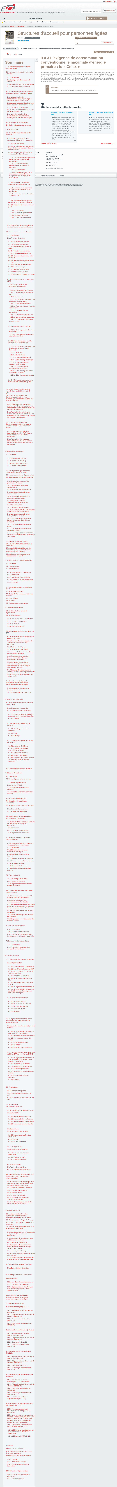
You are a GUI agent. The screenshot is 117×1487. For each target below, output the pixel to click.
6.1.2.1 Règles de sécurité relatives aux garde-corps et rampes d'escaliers (21, 715)
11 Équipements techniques (14, 1303)
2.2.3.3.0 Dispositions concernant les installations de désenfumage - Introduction (22, 348)
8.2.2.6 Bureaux (13, 1079)
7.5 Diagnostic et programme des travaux (20, 805)
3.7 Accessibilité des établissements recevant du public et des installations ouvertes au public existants (18, 549)
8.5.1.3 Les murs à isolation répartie (20, 1124)
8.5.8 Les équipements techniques (19, 1169)
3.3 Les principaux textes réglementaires (20, 475)
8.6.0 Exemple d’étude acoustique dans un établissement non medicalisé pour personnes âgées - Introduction (20, 1183)
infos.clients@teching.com (54, 168)
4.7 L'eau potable (12, 598)
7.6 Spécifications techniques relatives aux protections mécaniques (19, 817)
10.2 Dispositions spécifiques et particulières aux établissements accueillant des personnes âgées (17, 1297)
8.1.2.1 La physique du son (17, 1001)
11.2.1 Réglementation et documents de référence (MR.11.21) (21, 1338)
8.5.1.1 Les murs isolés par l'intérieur (21, 1119)
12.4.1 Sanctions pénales (16, 1479)
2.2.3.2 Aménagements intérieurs (19, 326)
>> (36, 59)
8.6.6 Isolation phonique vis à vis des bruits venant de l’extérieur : (19, 1203)
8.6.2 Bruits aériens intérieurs (17, 1190)
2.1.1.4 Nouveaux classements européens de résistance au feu (19, 183)
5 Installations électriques (14, 607)
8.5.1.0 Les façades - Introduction (19, 1116)
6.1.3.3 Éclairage (14, 735)
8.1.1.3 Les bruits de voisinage (18, 976)
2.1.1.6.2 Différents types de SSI (21, 213)
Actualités (35, 18)
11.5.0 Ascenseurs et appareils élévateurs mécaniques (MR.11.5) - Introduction (19, 1410)
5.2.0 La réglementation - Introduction (20, 619)
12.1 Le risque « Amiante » (15, 1449)
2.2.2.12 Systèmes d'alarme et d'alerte (21, 274)
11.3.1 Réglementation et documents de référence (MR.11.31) (21, 1362)
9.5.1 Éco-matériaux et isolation (18, 1268)
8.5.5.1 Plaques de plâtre (17, 1157)
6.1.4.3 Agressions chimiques (18, 753)
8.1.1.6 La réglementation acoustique (21, 987)
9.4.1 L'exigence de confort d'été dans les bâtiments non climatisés (20, 1239)
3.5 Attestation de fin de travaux (17, 541)
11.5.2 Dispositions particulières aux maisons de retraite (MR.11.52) (19, 1425)
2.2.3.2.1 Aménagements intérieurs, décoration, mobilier (21, 335)
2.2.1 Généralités (13, 235)
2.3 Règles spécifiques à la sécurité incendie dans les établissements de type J (18, 391)
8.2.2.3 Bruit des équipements (18, 1069)
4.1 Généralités (11, 564)
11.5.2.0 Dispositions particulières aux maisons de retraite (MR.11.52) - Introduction (21, 1431)
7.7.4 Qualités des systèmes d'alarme (20, 858)
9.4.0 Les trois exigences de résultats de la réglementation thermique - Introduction (21, 1234)
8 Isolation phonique (12, 955)
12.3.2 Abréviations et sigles (16, 1462)
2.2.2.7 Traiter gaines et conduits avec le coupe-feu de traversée (21, 261)
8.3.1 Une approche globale (16, 1091)
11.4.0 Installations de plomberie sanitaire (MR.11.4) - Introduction (18, 1380)
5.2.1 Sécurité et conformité (16, 621)
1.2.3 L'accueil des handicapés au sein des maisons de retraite (20, 110)
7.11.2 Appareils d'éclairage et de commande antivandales (18, 948)
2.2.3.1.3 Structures (16, 297)
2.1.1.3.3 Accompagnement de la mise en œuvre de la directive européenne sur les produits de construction (20, 174)
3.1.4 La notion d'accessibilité (17, 466)
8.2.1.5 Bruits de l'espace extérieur (20, 1047)
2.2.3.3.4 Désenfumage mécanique (22, 360)
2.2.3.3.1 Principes (16, 352)
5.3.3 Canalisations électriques (17, 649)
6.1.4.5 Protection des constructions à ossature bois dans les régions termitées (21, 759)
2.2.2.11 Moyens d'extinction (18, 272)
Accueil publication (11, 48)
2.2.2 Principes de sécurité (16, 238)
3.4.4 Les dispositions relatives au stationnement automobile (18, 497)
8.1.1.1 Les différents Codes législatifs (21, 969)
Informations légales (48, 175)
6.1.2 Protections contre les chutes (19, 710)
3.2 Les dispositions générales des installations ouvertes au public (18, 471)
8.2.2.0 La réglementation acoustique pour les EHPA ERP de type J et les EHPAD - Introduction (21, 1059)
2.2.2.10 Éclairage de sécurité (18, 269)
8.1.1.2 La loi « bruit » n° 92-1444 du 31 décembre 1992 (20, 972)
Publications (96, 18)
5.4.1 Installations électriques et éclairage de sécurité (18, 689)
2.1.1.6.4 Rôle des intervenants (20, 218)
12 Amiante (9, 1445)
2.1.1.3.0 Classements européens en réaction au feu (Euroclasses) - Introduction (22, 159)
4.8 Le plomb (10, 600)
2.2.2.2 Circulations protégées (18, 244)
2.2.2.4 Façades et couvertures (19, 251)
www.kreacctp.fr (79, 184)
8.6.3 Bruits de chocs (14, 1193)
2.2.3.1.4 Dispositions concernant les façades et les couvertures (22, 300)
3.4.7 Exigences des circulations (18, 507)
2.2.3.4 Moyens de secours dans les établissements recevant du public (20, 381)
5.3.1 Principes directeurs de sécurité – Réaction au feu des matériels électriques (20, 642)
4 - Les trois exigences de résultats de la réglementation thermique (55, 48)
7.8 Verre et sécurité (13, 875)
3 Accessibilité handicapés (14, 451)
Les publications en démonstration (48, 22)
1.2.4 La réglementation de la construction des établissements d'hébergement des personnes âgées (19, 115)
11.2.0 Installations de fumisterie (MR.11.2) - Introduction (18, 1334)
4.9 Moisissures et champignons (17, 603)
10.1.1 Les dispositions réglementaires (20, 1282)
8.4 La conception (12, 1104)
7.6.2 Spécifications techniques (17, 830)
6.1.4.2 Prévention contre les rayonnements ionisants (18, 749)
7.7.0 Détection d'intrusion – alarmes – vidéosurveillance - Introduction (20, 844)
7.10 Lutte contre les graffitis (15, 925)
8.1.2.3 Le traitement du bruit (18, 1006)
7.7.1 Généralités (13, 847)
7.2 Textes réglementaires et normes (18, 779)
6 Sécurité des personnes (14, 699)
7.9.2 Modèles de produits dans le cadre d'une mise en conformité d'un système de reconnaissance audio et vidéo (21, 906)
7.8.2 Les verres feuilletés (16, 881)
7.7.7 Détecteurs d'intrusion (16, 866)
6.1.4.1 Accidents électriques (18, 746)
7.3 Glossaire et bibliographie (16, 798)
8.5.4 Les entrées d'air (14, 1147)
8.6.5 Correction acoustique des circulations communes (18, 1198)
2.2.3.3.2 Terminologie (17, 355)
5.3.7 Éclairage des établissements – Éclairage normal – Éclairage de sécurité (21, 671)
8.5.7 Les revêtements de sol (17, 1167)
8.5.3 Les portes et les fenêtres (17, 1131)
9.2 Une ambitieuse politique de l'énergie (20, 1220)
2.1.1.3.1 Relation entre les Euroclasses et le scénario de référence (19, 165)
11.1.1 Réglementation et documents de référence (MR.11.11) (21, 1315)
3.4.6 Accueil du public (15, 505)
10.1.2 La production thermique (18, 1284)
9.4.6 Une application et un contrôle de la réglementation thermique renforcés (20, 1258)
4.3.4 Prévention (12, 582)
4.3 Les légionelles (12, 568)
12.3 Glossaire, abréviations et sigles (18, 1455)
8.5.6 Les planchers (14, 1164)
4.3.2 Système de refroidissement (18, 577)
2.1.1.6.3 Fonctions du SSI (19, 215)
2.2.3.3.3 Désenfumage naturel (20, 357)
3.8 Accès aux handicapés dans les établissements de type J (18, 555)
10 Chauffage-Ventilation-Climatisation (18, 1275)
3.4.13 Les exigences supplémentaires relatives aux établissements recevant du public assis (21, 534)
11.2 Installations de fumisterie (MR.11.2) (20, 1330)
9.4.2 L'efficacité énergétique (17, 1242)
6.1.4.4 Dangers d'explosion (18, 755)
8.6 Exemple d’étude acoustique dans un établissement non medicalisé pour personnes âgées (20, 1176)
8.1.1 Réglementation (14, 963)
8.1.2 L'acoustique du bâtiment (17, 998)
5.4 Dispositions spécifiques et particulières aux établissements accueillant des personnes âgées (17, 682)
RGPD (62, 175)
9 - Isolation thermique (27, 48)
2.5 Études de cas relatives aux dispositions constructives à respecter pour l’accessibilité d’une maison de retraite (18, 424)
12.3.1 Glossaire (12, 1459)
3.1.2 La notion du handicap (16, 461)
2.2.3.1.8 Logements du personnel (21, 314)
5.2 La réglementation (13, 615)
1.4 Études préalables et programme (18, 125)
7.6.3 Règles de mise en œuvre (18, 833)
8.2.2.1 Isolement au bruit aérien (19, 1064)
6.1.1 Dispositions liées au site (17, 708)
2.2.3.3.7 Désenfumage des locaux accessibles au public (21, 371)
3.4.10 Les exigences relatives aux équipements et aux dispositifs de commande (19, 520)
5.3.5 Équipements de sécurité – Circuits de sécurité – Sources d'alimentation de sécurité (18, 658)
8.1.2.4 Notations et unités (17, 1009)
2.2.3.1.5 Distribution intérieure (20, 303)
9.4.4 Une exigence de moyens (17, 1251)
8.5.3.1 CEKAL (13, 1139)
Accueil (12, 26)
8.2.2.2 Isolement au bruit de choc (20, 1066)
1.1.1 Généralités (13, 77)
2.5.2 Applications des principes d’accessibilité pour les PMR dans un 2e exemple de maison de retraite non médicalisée (20, 441)
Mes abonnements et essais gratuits (15, 22)
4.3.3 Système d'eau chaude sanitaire (20, 580)
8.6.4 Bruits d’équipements (16, 1195)
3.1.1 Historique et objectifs (16, 458)
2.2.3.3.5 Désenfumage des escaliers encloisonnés (19, 363)
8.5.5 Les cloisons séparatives (17, 1149)
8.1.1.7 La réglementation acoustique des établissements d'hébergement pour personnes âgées (21, 991)
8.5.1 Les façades (13, 1113)
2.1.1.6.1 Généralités (17, 210)
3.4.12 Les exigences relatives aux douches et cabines (19, 529)
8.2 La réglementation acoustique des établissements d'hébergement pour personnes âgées (19, 1020)
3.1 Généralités (11, 455)
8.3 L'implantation (12, 1087)
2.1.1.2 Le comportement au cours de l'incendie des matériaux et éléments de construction (21, 148)
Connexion (109, 2)
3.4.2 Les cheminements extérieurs (19, 489)
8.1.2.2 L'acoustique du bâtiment (19, 1004)
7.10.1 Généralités (13, 929)
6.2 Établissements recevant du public (19, 769)
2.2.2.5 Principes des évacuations (19, 253)
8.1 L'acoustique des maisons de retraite (20, 959)
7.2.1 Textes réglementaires (16, 782)
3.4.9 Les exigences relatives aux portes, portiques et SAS (18, 515)
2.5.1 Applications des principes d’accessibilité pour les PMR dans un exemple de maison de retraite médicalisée (19, 433)
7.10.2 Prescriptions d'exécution (18, 932)
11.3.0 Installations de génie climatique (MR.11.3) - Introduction (20, 1357)
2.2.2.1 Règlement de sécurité (18, 242)
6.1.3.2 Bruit (12, 733)
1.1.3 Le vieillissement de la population (20, 84)
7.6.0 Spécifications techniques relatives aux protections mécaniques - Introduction (21, 823)
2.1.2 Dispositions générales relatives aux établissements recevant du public (20, 226)
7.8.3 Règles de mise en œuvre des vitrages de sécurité (19, 884)
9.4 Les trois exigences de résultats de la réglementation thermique (20, 1227)
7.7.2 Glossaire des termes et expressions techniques (17, 851)
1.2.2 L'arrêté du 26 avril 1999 (17, 107)
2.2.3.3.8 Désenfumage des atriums (22, 375)
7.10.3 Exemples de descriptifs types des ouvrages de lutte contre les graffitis (20, 935)
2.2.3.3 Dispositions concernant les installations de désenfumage (20, 342)
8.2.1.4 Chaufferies (14, 1045)
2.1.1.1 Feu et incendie (16, 144)
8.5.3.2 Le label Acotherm (17, 1142)
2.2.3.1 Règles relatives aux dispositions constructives (17, 285)
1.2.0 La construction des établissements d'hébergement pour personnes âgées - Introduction (19, 98)
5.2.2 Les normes (13, 624)
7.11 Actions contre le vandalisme (17, 941)
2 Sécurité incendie (12, 129)
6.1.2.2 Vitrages (13, 718)
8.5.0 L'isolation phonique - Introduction (20, 1110)
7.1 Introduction (11, 776)
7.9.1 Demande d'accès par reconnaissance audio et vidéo (17, 901)
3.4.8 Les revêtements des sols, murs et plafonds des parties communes (21, 510)
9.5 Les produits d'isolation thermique (19, 1264)
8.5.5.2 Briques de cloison (17, 1159)
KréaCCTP (53, 185)
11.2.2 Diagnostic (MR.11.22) (17, 1342)
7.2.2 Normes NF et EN (15, 785)
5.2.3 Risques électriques (16, 626)
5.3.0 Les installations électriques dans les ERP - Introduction (20, 637)
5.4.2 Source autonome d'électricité (19, 692)
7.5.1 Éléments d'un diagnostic (17, 809)
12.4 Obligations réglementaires (17, 1471)
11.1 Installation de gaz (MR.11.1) (17, 1307)
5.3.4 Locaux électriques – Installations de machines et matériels (20, 653)
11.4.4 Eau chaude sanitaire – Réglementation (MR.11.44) (17, 1397)
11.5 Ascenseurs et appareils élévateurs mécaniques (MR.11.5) (19, 1404)
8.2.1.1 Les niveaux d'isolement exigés (21, 1035)
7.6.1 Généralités (13, 828)
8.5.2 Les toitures (13, 1129)
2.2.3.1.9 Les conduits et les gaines (22, 317)
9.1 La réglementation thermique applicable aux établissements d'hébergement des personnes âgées (18, 1215)
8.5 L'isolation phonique (14, 1107)
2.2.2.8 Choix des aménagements (19, 264)
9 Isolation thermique (12, 1210)
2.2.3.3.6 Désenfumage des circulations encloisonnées (19, 367)
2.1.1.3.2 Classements (17, 170)
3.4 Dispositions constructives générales (20, 477)
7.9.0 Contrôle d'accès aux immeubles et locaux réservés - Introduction (20, 897)
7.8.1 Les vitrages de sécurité (17, 879)
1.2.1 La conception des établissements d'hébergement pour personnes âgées (20, 104)
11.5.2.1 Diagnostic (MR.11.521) (19, 1436)
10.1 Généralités (11, 1278)
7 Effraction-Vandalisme (13, 773)
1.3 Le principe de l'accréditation (17, 122)
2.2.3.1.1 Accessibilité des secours (21, 290)
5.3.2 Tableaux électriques (16, 647)
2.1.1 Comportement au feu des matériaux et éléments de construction (20, 139)
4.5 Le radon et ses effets (14, 591)
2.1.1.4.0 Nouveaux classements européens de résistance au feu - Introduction (20, 189)
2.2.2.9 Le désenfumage (16, 267)
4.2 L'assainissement (13, 566)
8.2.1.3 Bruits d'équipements (18, 1042)
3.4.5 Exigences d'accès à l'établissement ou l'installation (17, 501)
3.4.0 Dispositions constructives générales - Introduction (18, 482)
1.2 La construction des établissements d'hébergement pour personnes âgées (19, 92)
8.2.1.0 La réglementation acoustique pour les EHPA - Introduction (21, 1032)
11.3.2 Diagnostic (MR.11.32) (17, 1365)
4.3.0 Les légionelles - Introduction (19, 572)
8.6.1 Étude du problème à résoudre (19, 1188)
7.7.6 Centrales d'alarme (15, 863)
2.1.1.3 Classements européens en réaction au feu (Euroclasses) (20, 153)
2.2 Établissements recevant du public (19, 232)
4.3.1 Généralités (13, 575)
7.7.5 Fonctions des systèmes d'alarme (20, 861)
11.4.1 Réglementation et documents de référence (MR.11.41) (21, 1385)
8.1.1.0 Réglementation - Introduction (21, 966)
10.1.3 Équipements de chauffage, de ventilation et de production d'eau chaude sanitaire (20, 1288)
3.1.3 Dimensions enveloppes (17, 463)
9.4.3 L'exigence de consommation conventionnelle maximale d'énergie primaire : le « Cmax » (19, 1246)
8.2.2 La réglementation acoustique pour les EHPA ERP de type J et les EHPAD (21, 1053)
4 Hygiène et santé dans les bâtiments (18, 560)
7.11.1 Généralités (13, 945)
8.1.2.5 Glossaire (14, 1011)
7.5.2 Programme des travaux (17, 811)
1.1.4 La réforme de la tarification (18, 87)
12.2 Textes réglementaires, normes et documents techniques (19, 1452)
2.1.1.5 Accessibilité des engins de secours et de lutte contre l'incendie (20, 201)
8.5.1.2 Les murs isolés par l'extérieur (21, 1121)
